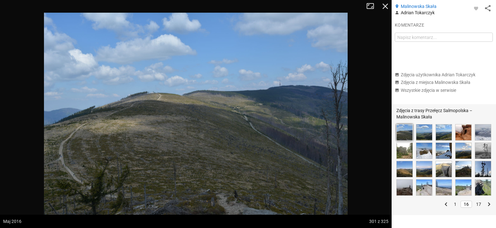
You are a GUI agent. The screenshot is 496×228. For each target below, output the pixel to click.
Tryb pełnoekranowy (372, 6)
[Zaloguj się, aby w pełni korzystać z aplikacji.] (476, 8)
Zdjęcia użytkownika (435, 74)
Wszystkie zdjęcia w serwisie (425, 90)
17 (478, 204)
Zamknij (385, 6)
